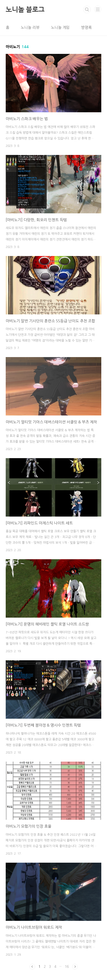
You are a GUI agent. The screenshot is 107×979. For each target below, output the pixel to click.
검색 (87, 9)
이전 (32, 966)
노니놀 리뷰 (30, 27)
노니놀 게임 (60, 27)
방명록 (86, 27)
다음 (75, 966)
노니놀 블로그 (25, 9)
